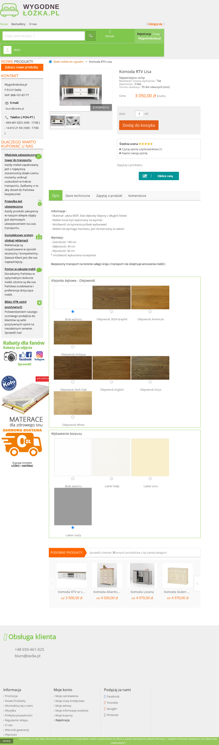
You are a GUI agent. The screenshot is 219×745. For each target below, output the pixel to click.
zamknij (6, 741)
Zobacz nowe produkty (23, 48)
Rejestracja (130, 650)
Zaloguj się (208, 5)
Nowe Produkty (84, 631)
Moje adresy (131, 636)
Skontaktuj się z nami (88, 636)
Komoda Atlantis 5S (107, 573)
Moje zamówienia (134, 626)
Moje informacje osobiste (139, 641)
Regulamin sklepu (85, 650)
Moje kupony (132, 646)
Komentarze (137, 176)
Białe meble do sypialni (68, 42)
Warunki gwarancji (86, 660)
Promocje (80, 626)
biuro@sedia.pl (15, 94)
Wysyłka (79, 641)
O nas (87, 5)
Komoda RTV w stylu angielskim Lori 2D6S (72, 573)
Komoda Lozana (142, 573)
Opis (55, 176)
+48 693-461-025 (31, 636)
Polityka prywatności (87, 646)
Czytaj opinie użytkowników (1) (142, 130)
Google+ (178, 639)
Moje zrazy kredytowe (137, 631)
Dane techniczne (78, 176)
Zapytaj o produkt (109, 176)
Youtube (178, 633)
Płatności (80, 665)
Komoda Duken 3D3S (178, 573)
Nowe (58, 5)
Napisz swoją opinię (134, 134)
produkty (17, 42)
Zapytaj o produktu (129, 146)
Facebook (179, 627)
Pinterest (179, 645)
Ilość (122, 95)
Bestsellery (73, 5)
